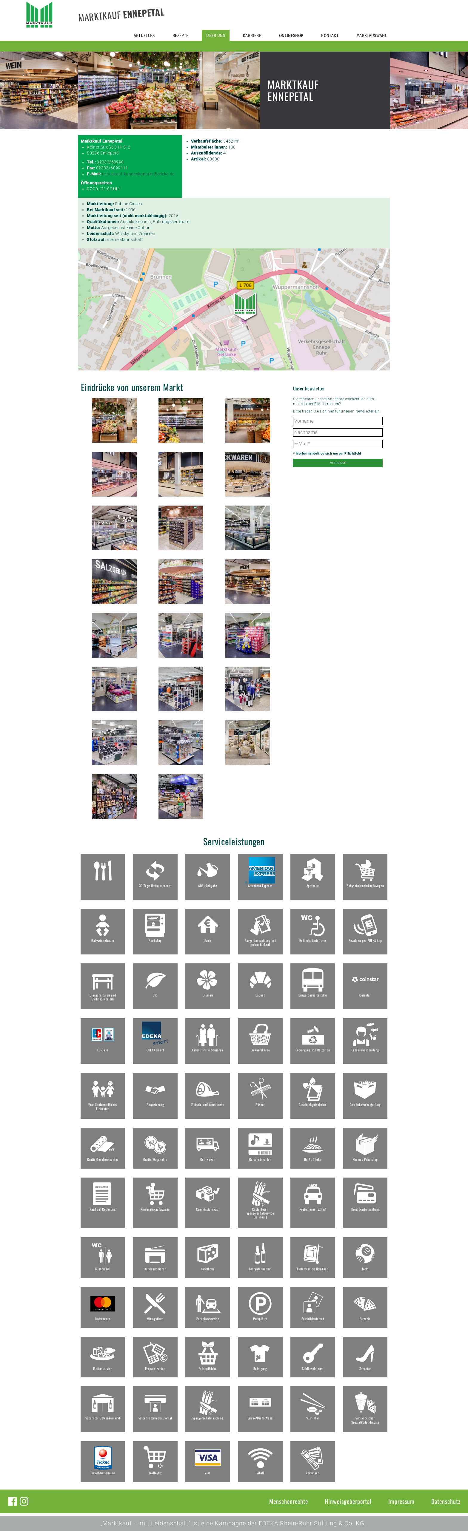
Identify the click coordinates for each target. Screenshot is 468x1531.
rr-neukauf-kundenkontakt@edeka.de (138, 174)
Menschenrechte (288, 1501)
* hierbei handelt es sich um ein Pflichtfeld (327, 453)
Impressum (401, 1501)
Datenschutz (446, 1501)
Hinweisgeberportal (348, 1501)
